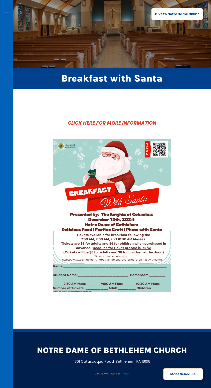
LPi (128, 374)
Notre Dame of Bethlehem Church (112, 350)
